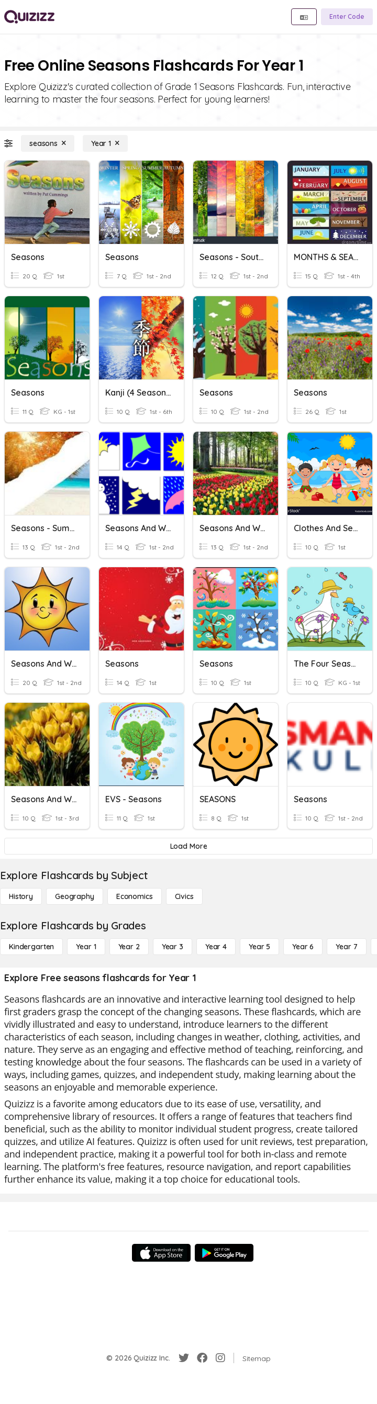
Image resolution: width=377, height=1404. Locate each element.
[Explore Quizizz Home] (29, 17)
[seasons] (47, 143)
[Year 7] (346, 946)
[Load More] (188, 846)
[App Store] (161, 1253)
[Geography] (74, 896)
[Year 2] (129, 946)
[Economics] (134, 896)
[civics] (184, 896)
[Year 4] (216, 946)
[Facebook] (202, 1358)
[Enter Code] (347, 16)
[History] (21, 896)
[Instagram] (220, 1358)
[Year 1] (105, 143)
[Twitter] (184, 1358)
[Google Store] (224, 1253)
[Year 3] (172, 946)
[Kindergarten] (31, 946)
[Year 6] (303, 946)
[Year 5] (259, 946)
